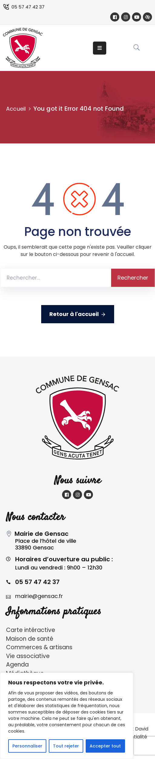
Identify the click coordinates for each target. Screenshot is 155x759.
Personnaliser (27, 746)
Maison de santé (29, 639)
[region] (66, 716)
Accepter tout (105, 746)
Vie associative (28, 656)
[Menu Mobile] (99, 48)
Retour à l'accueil (77, 314)
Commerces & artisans (39, 647)
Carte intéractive (30, 630)
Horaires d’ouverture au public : (64, 559)
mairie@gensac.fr (39, 596)
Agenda (17, 664)
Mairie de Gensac (41, 533)
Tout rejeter (66, 746)
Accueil (16, 109)
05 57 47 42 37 (28, 7)
